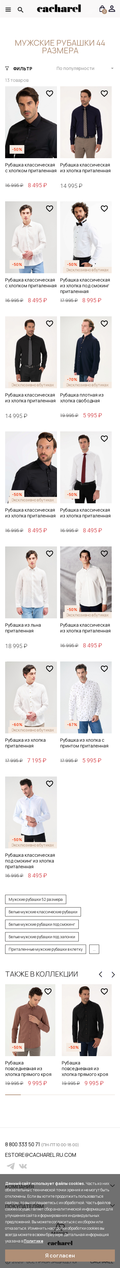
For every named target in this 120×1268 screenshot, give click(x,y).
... (94, 949)
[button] (13, 1094)
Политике (33, 1241)
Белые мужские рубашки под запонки (42, 936)
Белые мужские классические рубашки (43, 912)
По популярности (75, 68)
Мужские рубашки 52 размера (36, 899)
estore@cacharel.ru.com (9, 1154)
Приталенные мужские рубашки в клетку (46, 949)
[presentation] (100, 974)
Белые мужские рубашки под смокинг (42, 924)
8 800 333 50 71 (23, 1144)
